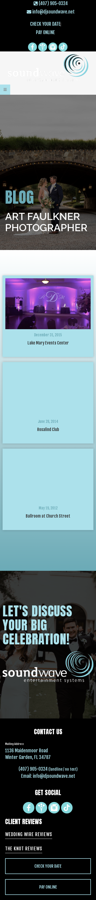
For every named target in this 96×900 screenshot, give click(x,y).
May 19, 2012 (48, 508)
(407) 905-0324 (33, 769)
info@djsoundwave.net (54, 776)
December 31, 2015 (48, 335)
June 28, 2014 (48, 421)
